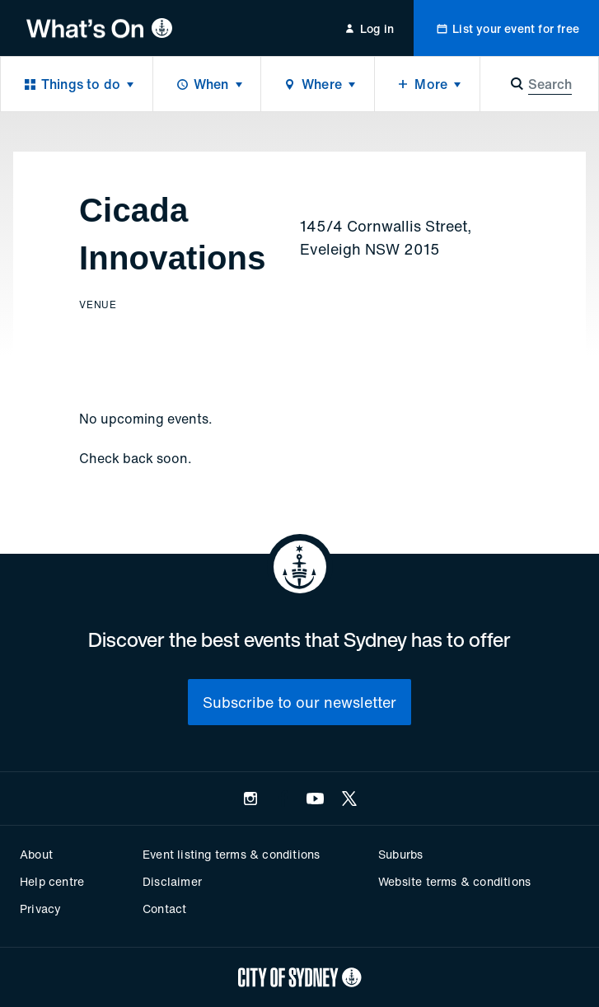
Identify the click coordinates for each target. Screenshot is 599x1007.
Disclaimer (172, 881)
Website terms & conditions (454, 881)
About (36, 854)
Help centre (52, 881)
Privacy (40, 908)
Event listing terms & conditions (231, 854)
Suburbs (400, 854)
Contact (164, 908)
